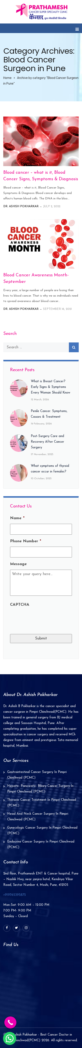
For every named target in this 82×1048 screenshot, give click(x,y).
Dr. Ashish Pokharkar (20, 206)
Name (17, 518)
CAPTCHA (19, 605)
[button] (9, 1038)
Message (18, 564)
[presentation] (43, 618)
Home (7, 78)
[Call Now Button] (10, 1022)
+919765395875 (14, 895)
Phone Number (25, 541)
